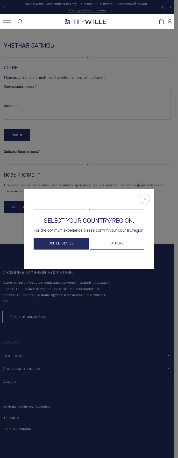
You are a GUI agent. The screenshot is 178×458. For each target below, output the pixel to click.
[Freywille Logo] (86, 21)
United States (61, 243)
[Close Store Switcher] (145, 199)
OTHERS (117, 243)
